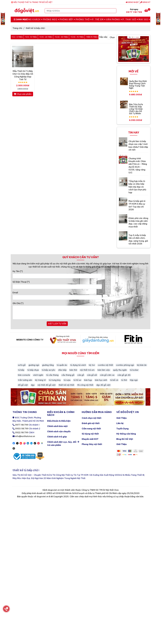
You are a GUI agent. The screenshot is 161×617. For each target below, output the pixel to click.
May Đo (144, 19)
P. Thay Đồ (130, 19)
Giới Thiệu (121, 418)
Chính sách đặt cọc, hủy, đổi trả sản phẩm (63, 443)
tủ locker (134, 370)
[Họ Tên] (57, 276)
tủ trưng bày (55, 380)
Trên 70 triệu (92, 37)
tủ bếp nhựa (33, 370)
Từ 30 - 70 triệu (77, 37)
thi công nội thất (85, 385)
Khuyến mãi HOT (90, 439)
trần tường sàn (25, 380)
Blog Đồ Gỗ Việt (124, 439)
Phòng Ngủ (51, 19)
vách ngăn (38, 375)
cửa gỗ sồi (92, 375)
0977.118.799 (21, 425)
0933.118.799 (21, 428)
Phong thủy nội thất (92, 444)
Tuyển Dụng (122, 428)
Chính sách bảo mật (57, 426)
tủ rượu (67, 380)
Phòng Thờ (84, 19)
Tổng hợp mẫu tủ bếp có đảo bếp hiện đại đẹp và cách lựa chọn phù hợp (137, 187)
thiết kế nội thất (66, 385)
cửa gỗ (80, 375)
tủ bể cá (114, 380)
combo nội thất (105, 365)
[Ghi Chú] (57, 312)
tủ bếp (21, 370)
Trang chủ (17, 28)
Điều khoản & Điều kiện (59, 421)
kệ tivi (92, 365)
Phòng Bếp (67, 19)
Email (15, 292)
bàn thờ (73, 370)
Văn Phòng (114, 19)
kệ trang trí (40, 380)
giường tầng (48, 365)
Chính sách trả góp (57, 436)
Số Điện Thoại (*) (21, 282)
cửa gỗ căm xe (107, 375)
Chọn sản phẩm (23, 94)
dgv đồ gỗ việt (103, 385)
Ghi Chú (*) (18, 303)
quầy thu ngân (120, 370)
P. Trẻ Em (99, 19)
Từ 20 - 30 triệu (61, 37)
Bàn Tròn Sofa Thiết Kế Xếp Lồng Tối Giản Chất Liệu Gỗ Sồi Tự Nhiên (136, 109)
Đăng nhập (132, 2)
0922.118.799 (21, 432)
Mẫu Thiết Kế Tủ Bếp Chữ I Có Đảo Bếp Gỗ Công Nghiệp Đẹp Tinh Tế (22, 75)
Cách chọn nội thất (91, 418)
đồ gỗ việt (23, 385)
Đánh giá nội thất (91, 423)
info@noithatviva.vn (25, 436)
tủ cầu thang (52, 375)
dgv (33, 385)
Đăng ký (145, 2)
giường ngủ (34, 365)
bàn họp (88, 380)
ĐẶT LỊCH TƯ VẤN (57, 323)
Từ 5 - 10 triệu (31, 37)
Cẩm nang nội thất (91, 428)
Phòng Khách (33, 19)
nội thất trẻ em (87, 370)
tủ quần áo (62, 365)
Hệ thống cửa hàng (126, 433)
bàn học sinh (101, 380)
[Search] (113, 10)
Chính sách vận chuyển (59, 431)
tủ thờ (124, 380)
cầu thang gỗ (68, 375)
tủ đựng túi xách (78, 365)
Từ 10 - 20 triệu (45, 37)
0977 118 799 (134, 12)
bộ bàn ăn (142, 365)
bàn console (24, 375)
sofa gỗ (22, 365)
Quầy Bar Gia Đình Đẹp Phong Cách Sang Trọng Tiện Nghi (138, 84)
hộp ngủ (134, 380)
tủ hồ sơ (77, 380)
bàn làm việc (104, 370)
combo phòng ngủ (125, 365)
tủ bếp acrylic (48, 370)
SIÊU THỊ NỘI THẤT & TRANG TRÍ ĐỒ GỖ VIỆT (32, 2)
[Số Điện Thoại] (57, 286)
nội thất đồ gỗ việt (47, 385)
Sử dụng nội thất (90, 433)
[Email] (57, 297)
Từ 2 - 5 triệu (17, 37)
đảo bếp (62, 370)
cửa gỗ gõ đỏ (123, 375)
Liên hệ (120, 423)
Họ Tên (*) (18, 271)
